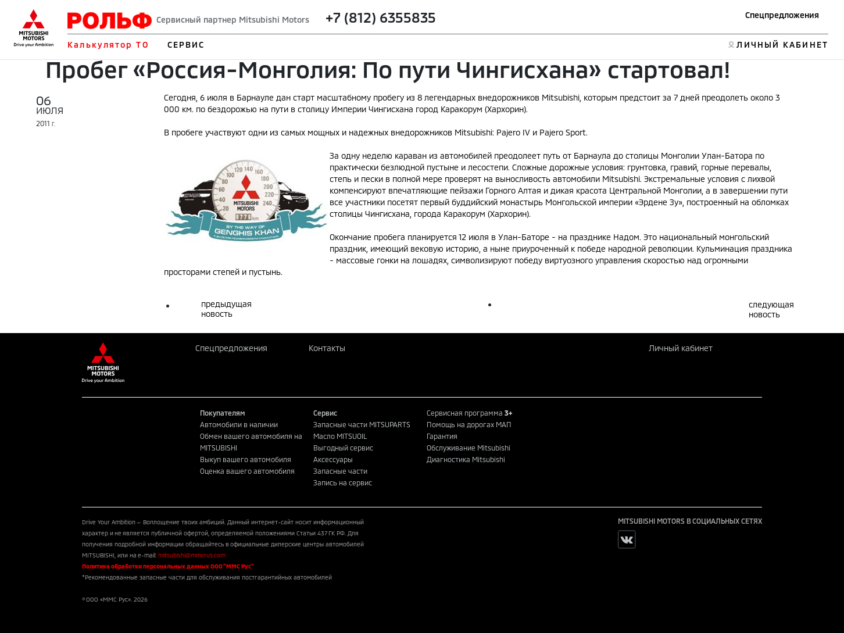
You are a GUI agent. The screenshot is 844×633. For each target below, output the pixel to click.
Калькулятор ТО (107, 44)
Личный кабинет (681, 348)
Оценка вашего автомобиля (247, 471)
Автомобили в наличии (239, 424)
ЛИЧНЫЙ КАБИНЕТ (782, 44)
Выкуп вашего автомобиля (245, 459)
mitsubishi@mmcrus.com (192, 555)
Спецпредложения (782, 15)
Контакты (327, 348)
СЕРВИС (186, 44)
